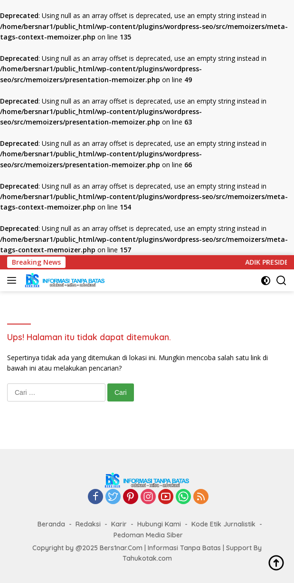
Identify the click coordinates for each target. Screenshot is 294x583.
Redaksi (88, 524)
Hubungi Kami (159, 524)
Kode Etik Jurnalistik (223, 524)
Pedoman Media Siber (148, 535)
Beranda (51, 524)
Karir (119, 524)
